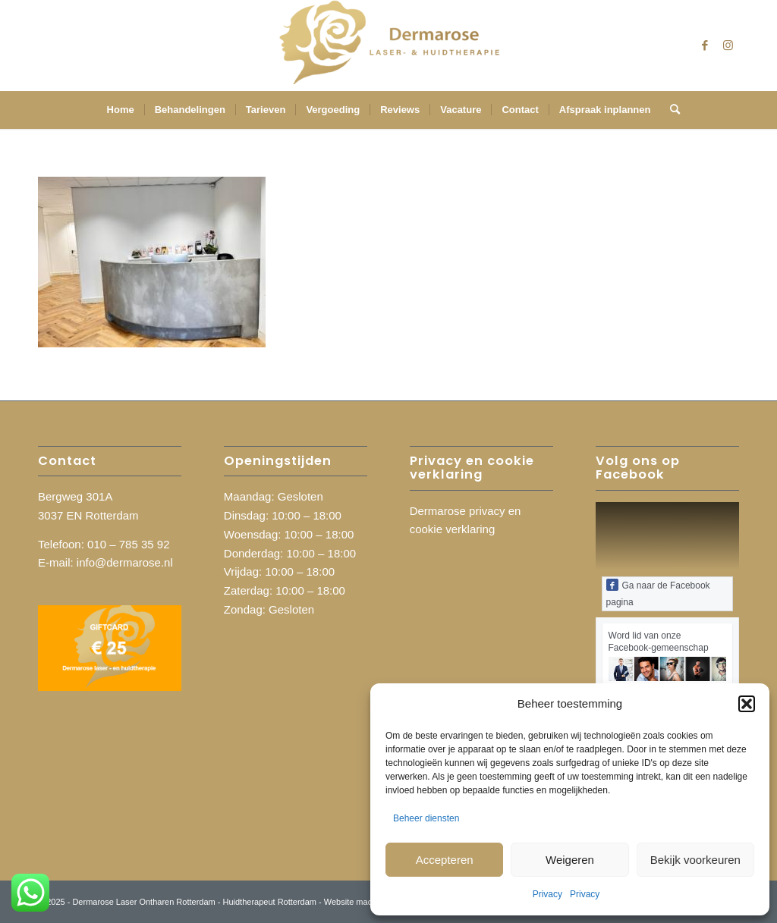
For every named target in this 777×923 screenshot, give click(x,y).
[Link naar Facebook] (705, 45)
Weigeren (570, 859)
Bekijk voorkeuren (695, 859)
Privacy (547, 894)
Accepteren (444, 859)
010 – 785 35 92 (128, 544)
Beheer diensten (426, 818)
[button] (746, 703)
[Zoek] (670, 110)
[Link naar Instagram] (727, 45)
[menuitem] (120, 110)
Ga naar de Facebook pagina (658, 593)
